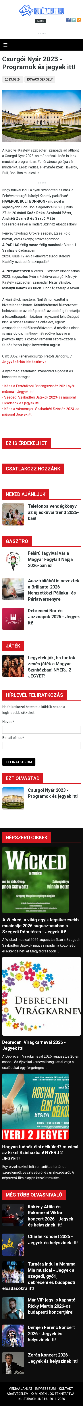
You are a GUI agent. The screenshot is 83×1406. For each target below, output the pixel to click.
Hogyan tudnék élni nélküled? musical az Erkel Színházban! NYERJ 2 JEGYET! (40, 1152)
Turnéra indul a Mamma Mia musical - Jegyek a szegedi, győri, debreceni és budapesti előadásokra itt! (38, 1276)
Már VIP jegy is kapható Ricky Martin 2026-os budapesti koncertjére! (51, 1306)
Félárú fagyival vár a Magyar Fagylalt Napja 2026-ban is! (50, 559)
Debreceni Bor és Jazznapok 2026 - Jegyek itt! (54, 617)
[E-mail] (41, 745)
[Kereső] (18, 21)
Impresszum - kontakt (54, 1389)
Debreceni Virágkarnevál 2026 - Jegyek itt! (34, 1045)
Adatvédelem (18, 1394)
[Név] (41, 730)
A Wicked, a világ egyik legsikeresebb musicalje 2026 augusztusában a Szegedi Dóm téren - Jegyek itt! (40, 925)
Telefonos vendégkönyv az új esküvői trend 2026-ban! (53, 512)
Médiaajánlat (20, 1389)
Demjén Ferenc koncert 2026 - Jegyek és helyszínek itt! (51, 1333)
